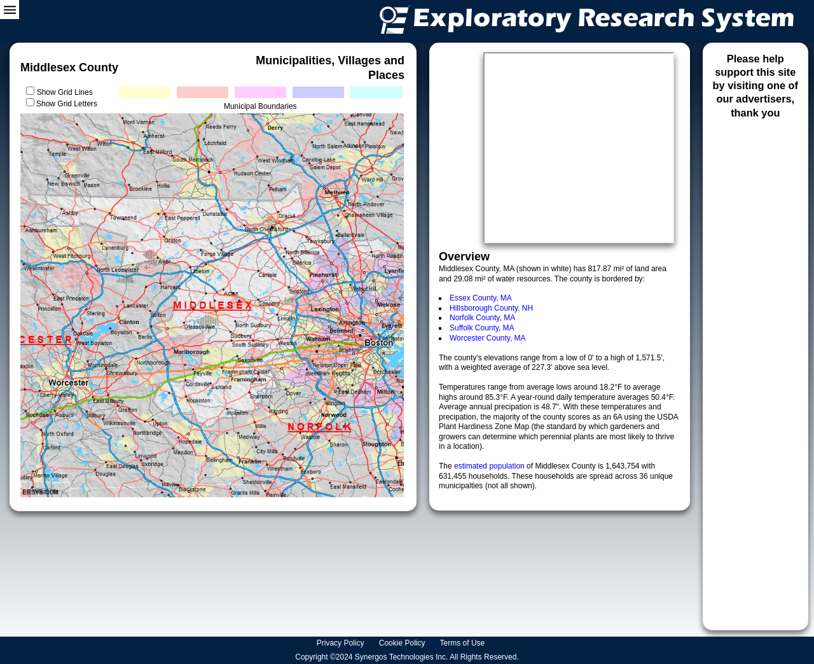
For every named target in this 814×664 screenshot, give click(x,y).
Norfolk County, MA (482, 317)
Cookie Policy (403, 643)
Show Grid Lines (67, 92)
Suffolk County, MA (482, 327)
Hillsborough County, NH (491, 308)
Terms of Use (463, 643)
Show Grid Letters (66, 103)
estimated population (490, 466)
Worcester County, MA (488, 338)
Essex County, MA (481, 297)
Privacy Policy (341, 643)
